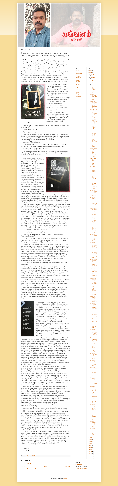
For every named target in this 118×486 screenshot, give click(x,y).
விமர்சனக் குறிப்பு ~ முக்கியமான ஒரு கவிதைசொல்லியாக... (93, 246)
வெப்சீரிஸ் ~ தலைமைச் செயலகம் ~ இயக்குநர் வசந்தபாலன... (93, 104)
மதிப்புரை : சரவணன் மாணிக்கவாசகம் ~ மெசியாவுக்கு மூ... (93, 169)
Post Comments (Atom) (32, 469)
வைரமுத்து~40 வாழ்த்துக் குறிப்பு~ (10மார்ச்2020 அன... (93, 112)
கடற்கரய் (78, 84)
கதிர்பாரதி (79, 464)
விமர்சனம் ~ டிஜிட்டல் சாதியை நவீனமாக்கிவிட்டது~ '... (93, 306)
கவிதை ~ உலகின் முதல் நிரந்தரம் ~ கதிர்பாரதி (93, 363)
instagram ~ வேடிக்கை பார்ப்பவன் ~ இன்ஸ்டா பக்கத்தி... (93, 340)
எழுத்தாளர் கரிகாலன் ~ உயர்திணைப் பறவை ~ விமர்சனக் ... (93, 281)
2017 (90, 441)
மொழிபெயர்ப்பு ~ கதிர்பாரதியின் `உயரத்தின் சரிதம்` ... (93, 229)
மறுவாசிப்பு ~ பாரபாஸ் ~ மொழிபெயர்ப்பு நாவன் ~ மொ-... (93, 134)
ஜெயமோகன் (79, 73)
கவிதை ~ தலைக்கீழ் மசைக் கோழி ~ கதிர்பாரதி (93, 424)
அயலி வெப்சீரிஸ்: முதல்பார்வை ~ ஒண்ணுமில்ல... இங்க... (93, 119)
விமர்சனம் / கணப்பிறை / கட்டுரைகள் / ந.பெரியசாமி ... (93, 398)
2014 (90, 447)
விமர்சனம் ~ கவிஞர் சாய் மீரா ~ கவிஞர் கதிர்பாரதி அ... (93, 407)
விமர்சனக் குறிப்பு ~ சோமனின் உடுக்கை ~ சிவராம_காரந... (93, 333)
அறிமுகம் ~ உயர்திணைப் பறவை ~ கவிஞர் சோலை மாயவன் (93, 221)
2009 (90, 458)
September (93, 82)
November (93, 77)
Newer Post (24, 466)
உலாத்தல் (78, 96)
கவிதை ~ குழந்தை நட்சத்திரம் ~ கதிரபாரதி (93, 97)
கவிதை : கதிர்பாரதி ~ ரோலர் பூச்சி (93, 126)
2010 (90, 456)
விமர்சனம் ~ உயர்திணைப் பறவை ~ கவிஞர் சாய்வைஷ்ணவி (93, 254)
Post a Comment (27, 463)
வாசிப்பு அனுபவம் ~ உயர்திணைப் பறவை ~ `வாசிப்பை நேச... (93, 323)
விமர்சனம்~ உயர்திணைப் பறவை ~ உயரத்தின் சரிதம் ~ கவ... (93, 237)
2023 (90, 437)
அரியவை (78, 89)
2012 (90, 451)
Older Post (67, 466)
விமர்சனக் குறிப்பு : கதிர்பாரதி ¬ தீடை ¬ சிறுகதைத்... (93, 177)
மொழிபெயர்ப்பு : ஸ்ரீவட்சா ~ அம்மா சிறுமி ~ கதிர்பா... (93, 161)
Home (45, 466)
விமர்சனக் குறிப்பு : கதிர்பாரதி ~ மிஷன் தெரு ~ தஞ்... (93, 89)
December (93, 74)
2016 (90, 443)
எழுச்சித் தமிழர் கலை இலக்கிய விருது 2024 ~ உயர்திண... (93, 290)
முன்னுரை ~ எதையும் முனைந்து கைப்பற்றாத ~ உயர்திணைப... (93, 380)
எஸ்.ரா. (78, 70)
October (93, 80)
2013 (90, 449)
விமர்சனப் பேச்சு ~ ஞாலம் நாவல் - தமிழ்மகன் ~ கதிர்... (93, 348)
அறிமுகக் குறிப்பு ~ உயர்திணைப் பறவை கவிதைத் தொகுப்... (93, 431)
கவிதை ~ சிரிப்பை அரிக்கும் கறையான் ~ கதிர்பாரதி (93, 389)
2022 (90, 439)
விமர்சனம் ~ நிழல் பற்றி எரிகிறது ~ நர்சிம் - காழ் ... (93, 356)
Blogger (65, 478)
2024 (90, 72)
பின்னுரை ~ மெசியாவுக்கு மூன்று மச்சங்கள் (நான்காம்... (93, 299)
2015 (90, 445)
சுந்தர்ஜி (78, 87)
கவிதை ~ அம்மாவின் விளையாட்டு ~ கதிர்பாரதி (93, 416)
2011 (90, 453)
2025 (90, 70)
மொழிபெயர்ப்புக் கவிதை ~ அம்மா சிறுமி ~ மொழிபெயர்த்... (93, 152)
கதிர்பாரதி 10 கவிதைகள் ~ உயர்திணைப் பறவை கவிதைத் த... (93, 212)
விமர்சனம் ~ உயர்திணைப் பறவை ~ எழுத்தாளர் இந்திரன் (93, 193)
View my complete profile (81, 468)
